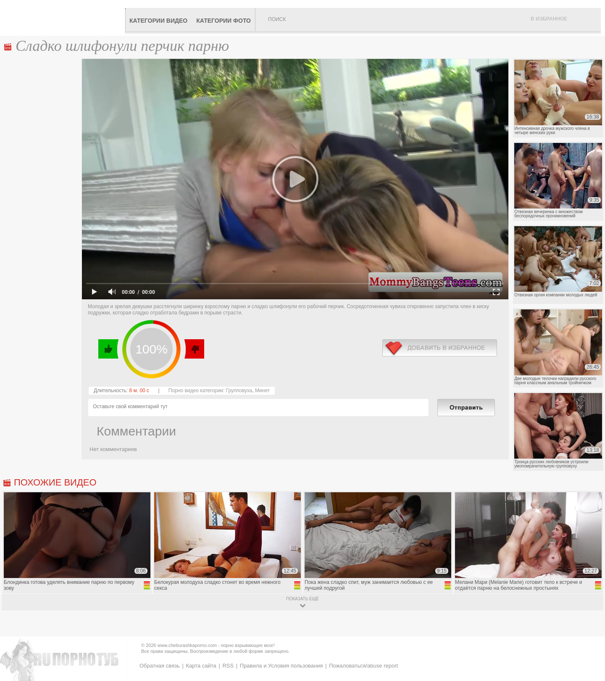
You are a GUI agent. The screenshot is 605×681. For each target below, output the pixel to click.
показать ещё (302, 599)
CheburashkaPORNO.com (64, 17)
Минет (262, 390)
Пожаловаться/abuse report (363, 666)
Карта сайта (201, 666)
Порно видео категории (195, 390)
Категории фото (223, 20)
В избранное (549, 19)
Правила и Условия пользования (281, 666)
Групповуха (239, 390)
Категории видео (158, 20)
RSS (228, 666)
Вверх (589, 640)
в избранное (439, 347)
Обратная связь (159, 666)
